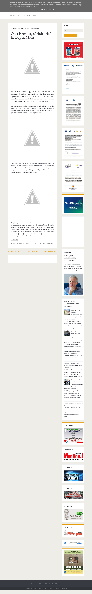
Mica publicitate (29, 15)
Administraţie (18, 247)
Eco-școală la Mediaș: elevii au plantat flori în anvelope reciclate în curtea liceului (72, 370)
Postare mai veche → (51, 255)
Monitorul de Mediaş (53, 588)
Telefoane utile (14, 15)
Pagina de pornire (32, 255)
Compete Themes (36, 592)
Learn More (43, 10)
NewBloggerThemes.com (60, 592)
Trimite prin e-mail (45, 247)
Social (33, 247)
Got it (51, 10)
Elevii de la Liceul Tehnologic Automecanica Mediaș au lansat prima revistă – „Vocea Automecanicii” (73, 324)
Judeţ (27, 247)
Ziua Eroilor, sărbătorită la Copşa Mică (32, 35)
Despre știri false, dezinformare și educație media (73, 268)
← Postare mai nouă (13, 255)
